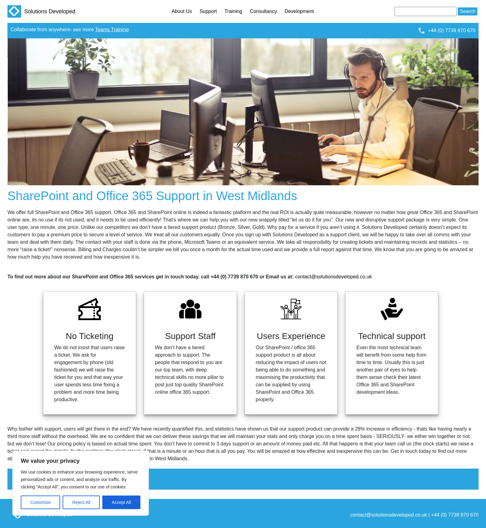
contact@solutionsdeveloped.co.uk (333, 276)
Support (208, 11)
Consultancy (263, 11)
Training (233, 11)
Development (299, 11)
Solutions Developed (41, 11)
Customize (40, 502)
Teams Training (112, 29)
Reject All (81, 502)
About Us (181, 11)
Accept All (121, 502)
